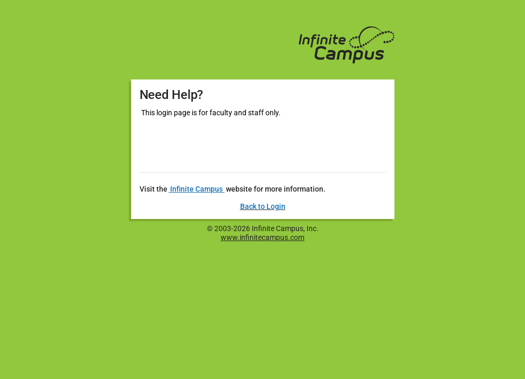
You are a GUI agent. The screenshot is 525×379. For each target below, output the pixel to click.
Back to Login (262, 206)
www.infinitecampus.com (262, 237)
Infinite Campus (196, 189)
